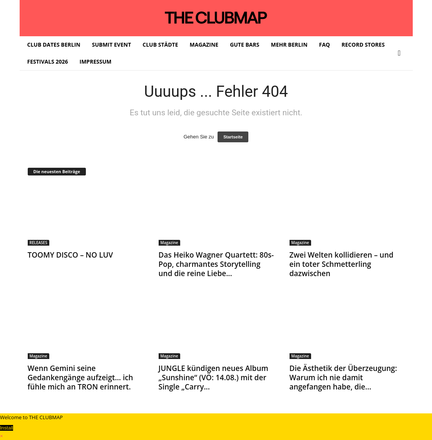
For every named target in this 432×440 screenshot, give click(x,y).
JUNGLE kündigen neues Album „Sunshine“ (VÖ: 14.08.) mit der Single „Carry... (213, 377)
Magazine (169, 242)
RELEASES (38, 242)
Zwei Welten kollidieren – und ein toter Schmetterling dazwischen (341, 264)
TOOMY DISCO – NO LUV (70, 255)
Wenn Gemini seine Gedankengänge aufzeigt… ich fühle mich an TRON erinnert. (80, 377)
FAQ (324, 44)
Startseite (233, 137)
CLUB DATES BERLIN (53, 44)
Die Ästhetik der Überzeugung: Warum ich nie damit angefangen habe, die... (343, 377)
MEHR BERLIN (289, 44)
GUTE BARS (244, 44)
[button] (401, 53)
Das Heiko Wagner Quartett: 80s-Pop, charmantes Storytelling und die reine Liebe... (216, 264)
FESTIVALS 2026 (47, 61)
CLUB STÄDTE (160, 44)
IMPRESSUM (96, 61)
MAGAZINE (204, 44)
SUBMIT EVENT (111, 44)
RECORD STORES (363, 44)
